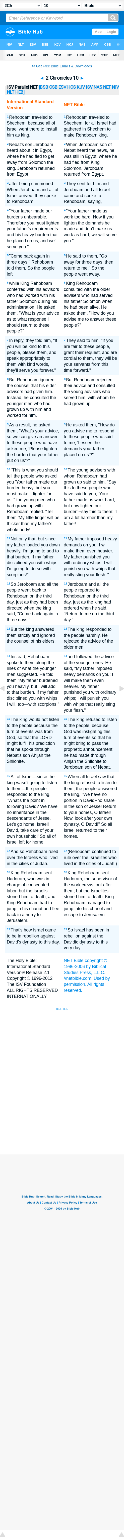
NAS (98, 87)
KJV (81, 87)
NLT (10, 92)
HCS (71, 87)
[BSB (43, 87)
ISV (89, 87)
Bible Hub (62, 1009)
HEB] (20, 92)
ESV (62, 87)
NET (107, 87)
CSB (53, 87)
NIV (115, 87)
